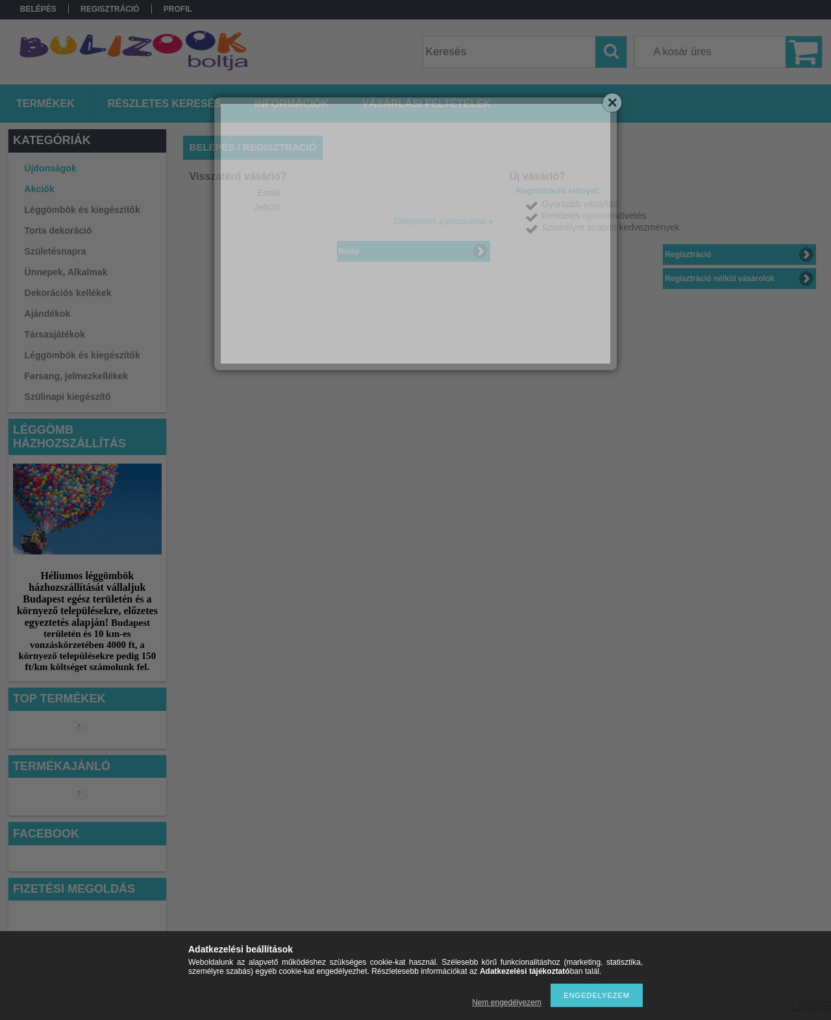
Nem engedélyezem (506, 1002)
